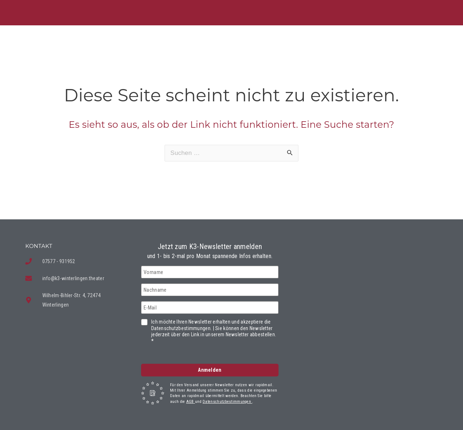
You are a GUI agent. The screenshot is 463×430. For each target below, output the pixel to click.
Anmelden (209, 370)
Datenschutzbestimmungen (227, 401)
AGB (190, 401)
